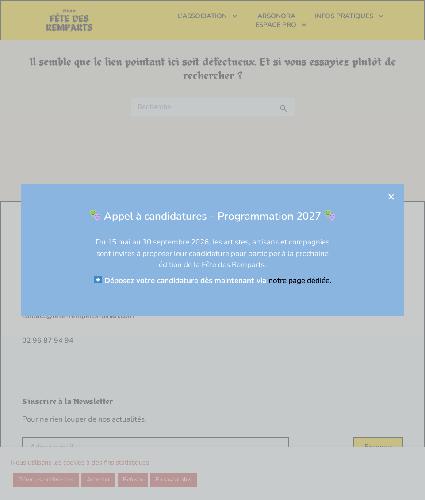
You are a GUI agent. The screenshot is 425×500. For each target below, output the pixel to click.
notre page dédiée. (304, 280)
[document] (212, 250)
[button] (396, 197)
